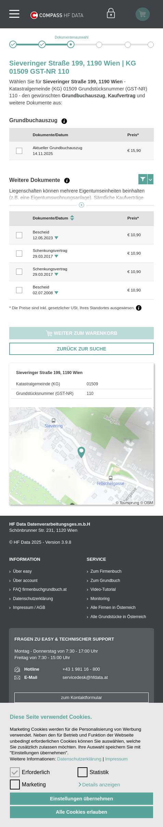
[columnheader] (19, 134)
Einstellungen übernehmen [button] (81, 798)
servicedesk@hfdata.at (85, 677)
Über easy (22, 571)
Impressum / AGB (29, 607)
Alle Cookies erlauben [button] (81, 812)
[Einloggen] (111, 14)
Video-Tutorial (103, 589)
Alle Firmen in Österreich (113, 607)
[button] (99, 784)
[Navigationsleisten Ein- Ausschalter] (16, 14)
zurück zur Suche (81, 349)
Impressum (116, 758)
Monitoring (100, 598)
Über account (25, 580)
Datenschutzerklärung (79, 758)
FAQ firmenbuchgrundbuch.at (40, 589)
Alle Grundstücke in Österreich (118, 616)
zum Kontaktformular (81, 697)
